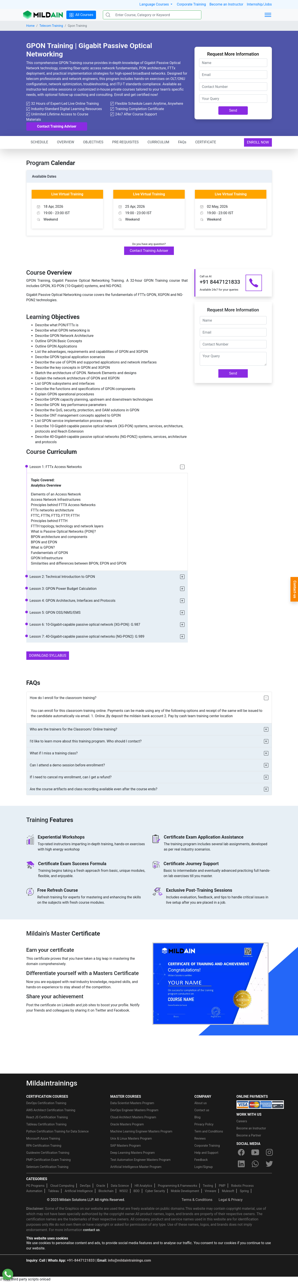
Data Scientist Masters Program (132, 1103)
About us (200, 1103)
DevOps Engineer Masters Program (134, 1110)
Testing (208, 1185)
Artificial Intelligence (79, 1191)
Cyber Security (155, 1191)
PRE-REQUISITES (125, 142)
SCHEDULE (39, 142)
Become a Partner (248, 1135)
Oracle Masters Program (127, 1124)
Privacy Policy (203, 1124)
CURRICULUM (158, 142)
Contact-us (295, 589)
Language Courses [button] (154, 4)
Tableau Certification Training (46, 1124)
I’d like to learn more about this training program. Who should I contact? (86, 741)
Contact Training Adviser (57, 126)
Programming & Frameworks (177, 1185)
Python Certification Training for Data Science (57, 1131)
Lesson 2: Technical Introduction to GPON (62, 577)
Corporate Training (191, 4)
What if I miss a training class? (54, 753)
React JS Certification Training (47, 1117)
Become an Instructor (226, 4)
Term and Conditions (208, 1131)
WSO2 (123, 1191)
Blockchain (105, 1191)
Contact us (201, 1110)
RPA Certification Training (43, 1145)
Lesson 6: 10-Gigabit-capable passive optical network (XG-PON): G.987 (85, 624)
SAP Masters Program (125, 1145)
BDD (137, 1191)
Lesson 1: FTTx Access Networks (56, 467)
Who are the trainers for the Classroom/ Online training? (73, 729)
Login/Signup (203, 1167)
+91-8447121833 (81, 1260)
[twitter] (269, 1164)
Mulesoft (228, 1191)
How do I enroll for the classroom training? (63, 698)
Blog (197, 1117)
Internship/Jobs (259, 4)
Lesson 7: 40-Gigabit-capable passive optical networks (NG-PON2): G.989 (87, 636)
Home (30, 25)
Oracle (100, 1185)
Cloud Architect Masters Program (133, 1117)
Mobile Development (185, 1191)
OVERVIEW (65, 142)
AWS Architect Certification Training (50, 1110)
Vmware (210, 1191)
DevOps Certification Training (46, 1103)
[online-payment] (260, 1104)
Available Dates (44, 176)
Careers (241, 1121)
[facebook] (241, 1152)
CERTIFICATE (205, 142)
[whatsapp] (255, 1164)
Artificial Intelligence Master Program (135, 1167)
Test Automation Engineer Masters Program (140, 1160)
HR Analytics (143, 1185)
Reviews (200, 1138)
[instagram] (269, 1152)
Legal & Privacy (230, 1200)
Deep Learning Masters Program (132, 1152)
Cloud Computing (62, 1185)
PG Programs (35, 1185)
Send (233, 110)
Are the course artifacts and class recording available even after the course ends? (94, 789)
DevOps (85, 1185)
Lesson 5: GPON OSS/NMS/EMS (55, 612)
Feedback (201, 1160)
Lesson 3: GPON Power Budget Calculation (63, 589)
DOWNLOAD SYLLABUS (47, 655)
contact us (91, 1230)
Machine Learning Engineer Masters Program (141, 1131)
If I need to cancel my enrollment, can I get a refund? (71, 777)
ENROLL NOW (258, 142)
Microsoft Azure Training (43, 1138)
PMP (222, 1185)
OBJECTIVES (93, 142)
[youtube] (255, 1152)
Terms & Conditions (197, 1200)
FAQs (182, 142)
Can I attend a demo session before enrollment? (67, 765)
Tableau (53, 1191)
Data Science (120, 1185)
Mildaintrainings (51, 1083)
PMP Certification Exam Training (48, 1160)
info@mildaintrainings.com (129, 1260)
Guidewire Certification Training (47, 1152)
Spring (244, 1191)
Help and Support (206, 1152)
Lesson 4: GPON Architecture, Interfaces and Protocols (72, 600)
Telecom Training (51, 25)
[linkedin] (241, 1164)
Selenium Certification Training (47, 1167)
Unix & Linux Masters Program (131, 1138)
